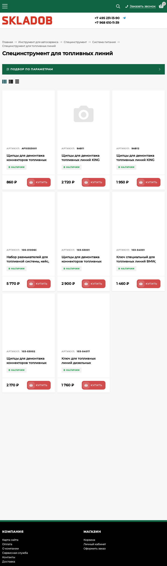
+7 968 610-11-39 (107, 23)
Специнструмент (75, 42)
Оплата (7, 544)
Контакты (8, 557)
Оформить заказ (94, 548)
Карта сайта (10, 539)
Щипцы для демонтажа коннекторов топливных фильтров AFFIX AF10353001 (28, 160)
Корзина (89, 539)
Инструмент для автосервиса (38, 42)
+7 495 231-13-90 (107, 18)
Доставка (8, 561)
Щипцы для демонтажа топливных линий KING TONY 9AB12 (135, 160)
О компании (10, 548)
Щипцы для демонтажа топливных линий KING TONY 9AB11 (81, 160)
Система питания (104, 42)
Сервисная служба (15, 552)
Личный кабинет (95, 544)
